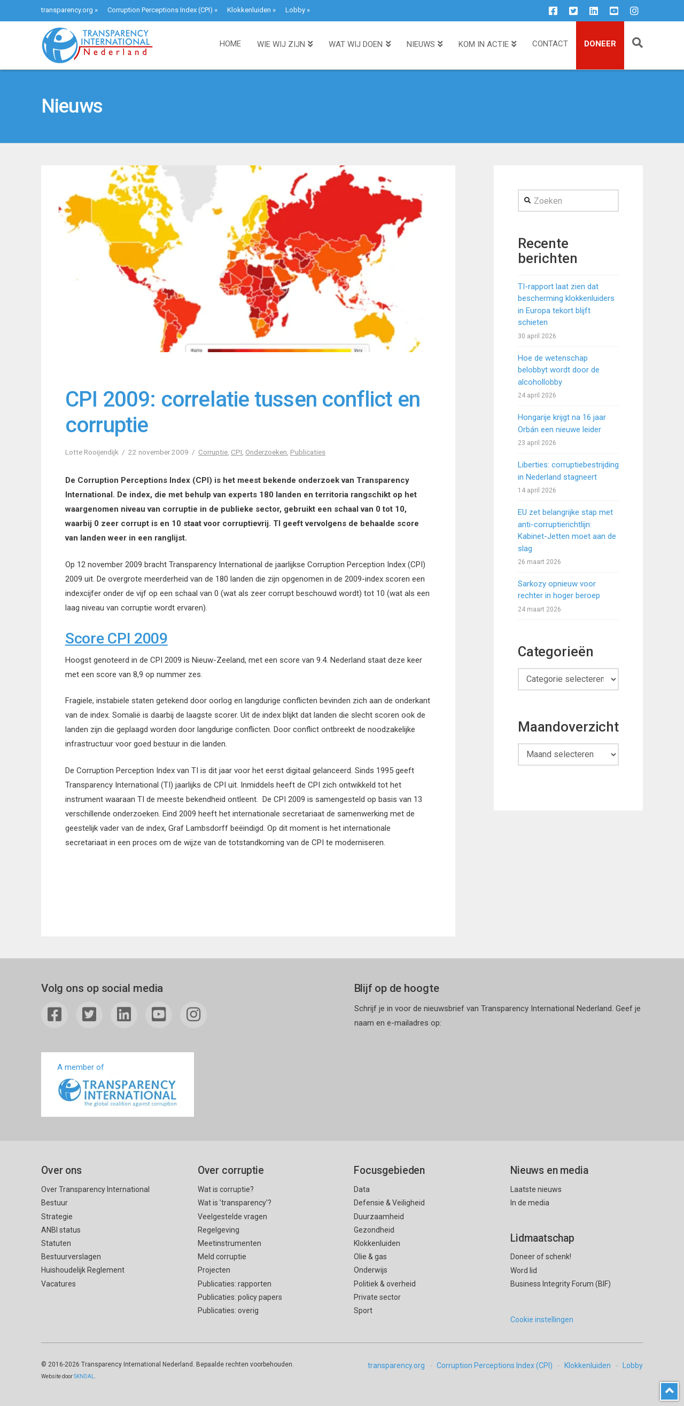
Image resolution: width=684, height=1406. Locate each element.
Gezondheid (374, 1230)
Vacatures (58, 1284)
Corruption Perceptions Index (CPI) (160, 10)
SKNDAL (84, 1376)
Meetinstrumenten (229, 1243)
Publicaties (307, 452)
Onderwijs (370, 1270)
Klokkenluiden (249, 10)
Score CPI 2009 (116, 638)
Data (362, 1189)
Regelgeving (218, 1230)
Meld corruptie (222, 1256)
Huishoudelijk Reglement (83, 1270)
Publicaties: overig (228, 1310)
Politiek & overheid (385, 1284)
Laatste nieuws (536, 1189)
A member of (117, 1085)
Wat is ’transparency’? (234, 1202)
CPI (236, 452)
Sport (363, 1310)
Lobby (295, 10)
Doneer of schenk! (540, 1256)
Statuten (56, 1243)
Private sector (377, 1297)
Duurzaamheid (379, 1216)
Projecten (214, 1270)
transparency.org (67, 10)
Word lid (523, 1270)
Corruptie (213, 452)
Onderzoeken (266, 452)
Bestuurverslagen (71, 1256)
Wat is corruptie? (226, 1189)
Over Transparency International (95, 1189)
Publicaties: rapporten (234, 1284)
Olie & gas (370, 1256)
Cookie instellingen (541, 1319)
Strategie (57, 1216)
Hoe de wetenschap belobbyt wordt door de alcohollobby (559, 370)
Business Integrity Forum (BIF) (560, 1284)
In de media (529, 1202)
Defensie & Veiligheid (389, 1202)
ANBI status (61, 1230)
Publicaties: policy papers (240, 1297)
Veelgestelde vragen (232, 1216)
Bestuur (54, 1202)
